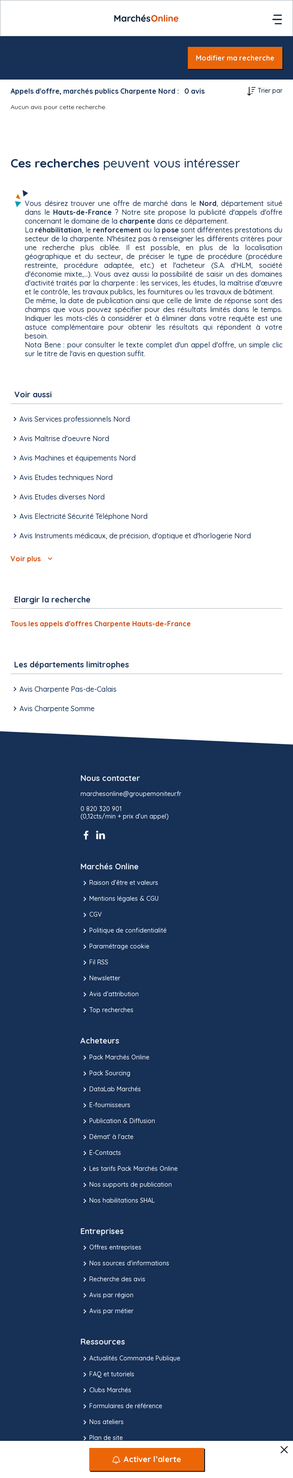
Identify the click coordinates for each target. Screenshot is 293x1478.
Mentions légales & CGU (119, 899)
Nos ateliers (102, 1422)
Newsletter (100, 978)
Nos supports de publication (126, 1185)
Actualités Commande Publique (130, 1358)
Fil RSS (94, 962)
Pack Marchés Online (114, 1057)
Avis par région (106, 1295)
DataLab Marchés (110, 1089)
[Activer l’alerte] (146, 1459)
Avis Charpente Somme (53, 708)
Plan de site (101, 1438)
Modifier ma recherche (235, 57)
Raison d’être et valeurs (119, 883)
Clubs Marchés (105, 1390)
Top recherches (106, 1010)
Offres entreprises (110, 1247)
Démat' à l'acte (106, 1137)
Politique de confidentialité (123, 930)
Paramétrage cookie (114, 946)
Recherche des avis (112, 1279)
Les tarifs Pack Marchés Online (129, 1169)
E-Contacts (100, 1153)
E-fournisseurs (105, 1105)
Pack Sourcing (105, 1073)
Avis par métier (106, 1311)
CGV (91, 914)
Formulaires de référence (121, 1406)
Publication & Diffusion (117, 1121)
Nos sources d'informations (124, 1263)
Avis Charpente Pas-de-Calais (64, 689)
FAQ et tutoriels (107, 1374)
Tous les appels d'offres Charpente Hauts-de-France (101, 623)
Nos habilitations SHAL (117, 1200)
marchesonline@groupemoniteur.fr (130, 794)
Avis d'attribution (109, 994)
